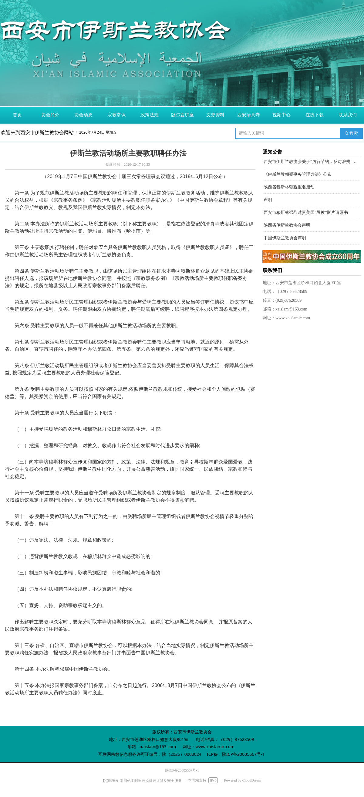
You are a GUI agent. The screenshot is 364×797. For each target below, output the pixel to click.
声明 (268, 200)
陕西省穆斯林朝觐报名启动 (289, 187)
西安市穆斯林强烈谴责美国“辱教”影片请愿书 (306, 213)
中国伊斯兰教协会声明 (285, 238)
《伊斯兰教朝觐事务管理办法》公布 (298, 175)
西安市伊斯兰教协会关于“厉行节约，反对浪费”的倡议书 (312, 162)
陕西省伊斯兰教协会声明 (287, 226)
